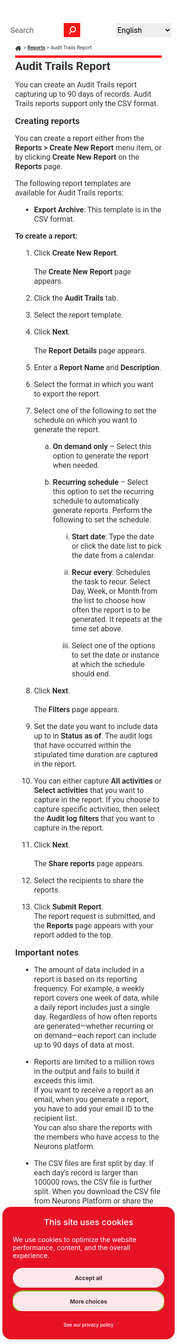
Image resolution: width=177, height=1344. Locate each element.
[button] (72, 30)
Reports (36, 48)
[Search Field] (43, 30)
